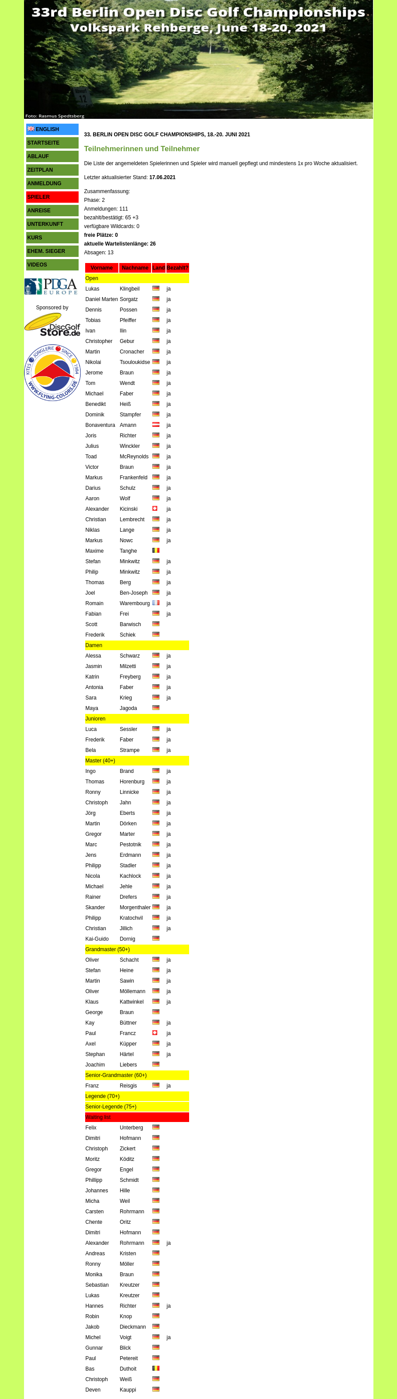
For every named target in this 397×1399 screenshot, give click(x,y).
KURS (35, 238)
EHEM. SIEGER (47, 251)
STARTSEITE (44, 143)
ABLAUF (38, 156)
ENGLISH (43, 129)
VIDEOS (37, 265)
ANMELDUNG (45, 183)
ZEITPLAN (40, 170)
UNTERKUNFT (45, 224)
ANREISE (39, 211)
